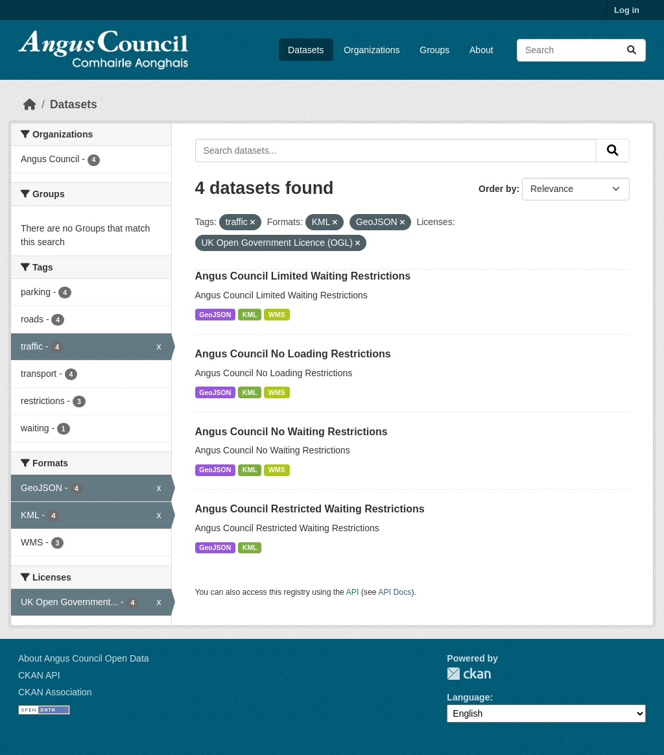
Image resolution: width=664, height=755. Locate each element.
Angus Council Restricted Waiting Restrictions (310, 508)
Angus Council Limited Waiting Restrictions (303, 276)
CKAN (469, 673)
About (481, 50)
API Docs (394, 592)
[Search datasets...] (581, 50)
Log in (626, 10)
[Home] (29, 104)
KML (250, 314)
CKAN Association (55, 692)
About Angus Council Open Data (83, 658)
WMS (276, 314)
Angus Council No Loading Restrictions (293, 353)
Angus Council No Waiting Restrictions (291, 431)
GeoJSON (215, 314)
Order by (497, 189)
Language (468, 697)
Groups (434, 50)
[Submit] (632, 50)
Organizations (371, 50)
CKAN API (39, 675)
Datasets (306, 50)
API (352, 592)
